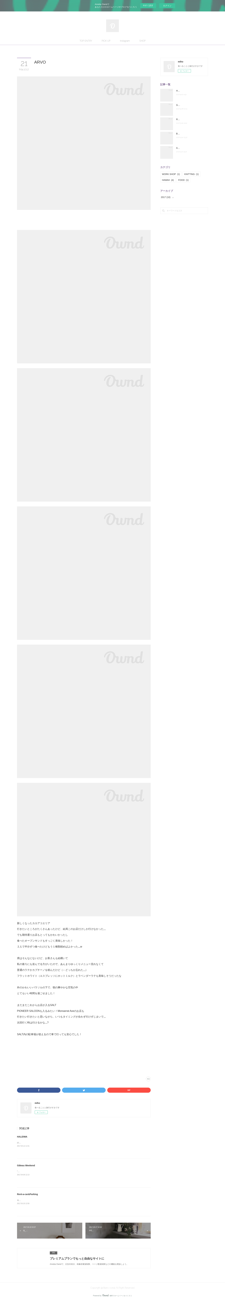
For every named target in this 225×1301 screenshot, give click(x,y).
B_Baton (180, 133)
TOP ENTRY (86, 41)
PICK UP (106, 41)
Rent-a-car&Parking (27, 1194)
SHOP (142, 41)
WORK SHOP (171, 174)
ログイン (167, 5)
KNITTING (191, 174)
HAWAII (168, 180)
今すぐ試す (148, 5)
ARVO (179, 148)
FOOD (183, 180)
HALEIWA (22, 1136)
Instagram (125, 41)
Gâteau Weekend (27, 1165)
